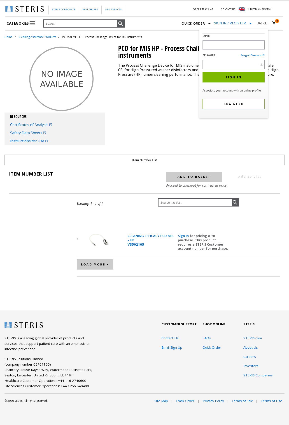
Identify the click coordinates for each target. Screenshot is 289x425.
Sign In (184, 235)
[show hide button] (261, 64)
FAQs (207, 338)
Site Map (161, 401)
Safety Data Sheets (28, 133)
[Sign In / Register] (233, 23)
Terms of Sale (242, 401)
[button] (121, 24)
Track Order (185, 401)
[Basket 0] (266, 23)
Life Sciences (113, 9)
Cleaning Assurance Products (37, 37)
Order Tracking (203, 9)
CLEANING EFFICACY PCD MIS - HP (150, 240)
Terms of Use (271, 401)
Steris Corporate (63, 9)
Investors (251, 366)
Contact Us (228, 9)
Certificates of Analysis (31, 125)
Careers (249, 356)
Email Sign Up (171, 347)
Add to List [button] (249, 176)
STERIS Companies (258, 375)
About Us (250, 347)
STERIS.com (252, 338)
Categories (21, 23)
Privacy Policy (213, 401)
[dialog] (234, 74)
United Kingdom (258, 9)
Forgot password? (253, 55)
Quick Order (196, 24)
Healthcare (90, 9)
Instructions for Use (29, 141)
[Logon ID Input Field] (234, 44)
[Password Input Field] (234, 64)
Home (8, 37)
